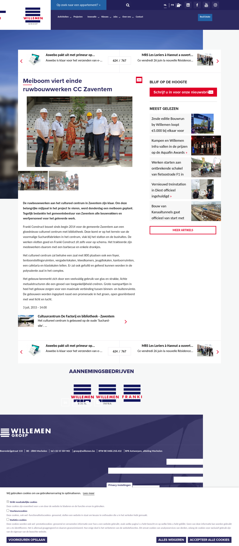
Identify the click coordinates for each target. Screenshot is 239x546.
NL (165, 5)
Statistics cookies (18, 520)
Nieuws (104, 16)
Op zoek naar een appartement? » (78, 5)
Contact (139, 16)
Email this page (139, 80)
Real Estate (205, 16)
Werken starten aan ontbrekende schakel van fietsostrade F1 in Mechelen (168, 171)
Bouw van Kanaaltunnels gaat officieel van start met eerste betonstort (168, 215)
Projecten (78, 16)
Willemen (33, 16)
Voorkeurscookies (18, 511)
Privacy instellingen (119, 485)
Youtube (206, 5)
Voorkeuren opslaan (27, 540)
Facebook (197, 5)
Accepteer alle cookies (209, 540)
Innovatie (92, 16)
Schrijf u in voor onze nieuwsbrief (182, 92)
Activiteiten (63, 16)
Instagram (215, 5)
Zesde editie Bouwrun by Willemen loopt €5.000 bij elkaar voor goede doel (168, 127)
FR (172, 5)
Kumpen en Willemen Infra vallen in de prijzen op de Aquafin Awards (169, 146)
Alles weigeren (171, 540)
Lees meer (89, 493)
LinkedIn (188, 5)
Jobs (115, 16)
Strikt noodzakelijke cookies (23, 502)
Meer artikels (183, 230)
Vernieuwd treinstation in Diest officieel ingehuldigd (169, 190)
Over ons (126, 16)
